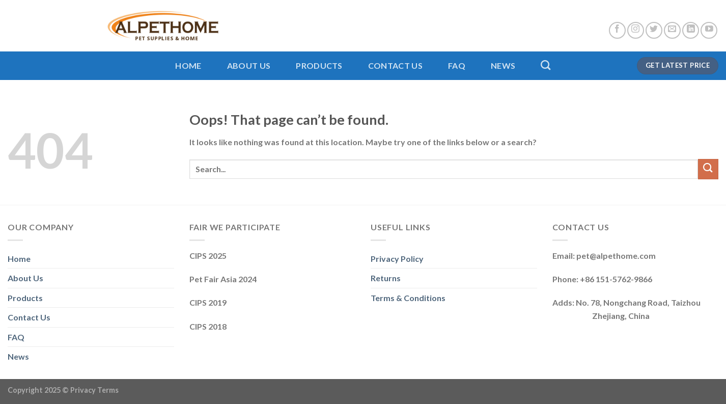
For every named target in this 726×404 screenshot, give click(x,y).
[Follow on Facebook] (617, 30)
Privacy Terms (94, 390)
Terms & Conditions (408, 298)
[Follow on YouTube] (709, 30)
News (503, 65)
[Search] (545, 65)
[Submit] (708, 169)
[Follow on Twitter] (654, 30)
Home (188, 65)
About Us (249, 65)
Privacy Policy (397, 258)
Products (319, 65)
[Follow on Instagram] (635, 30)
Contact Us (395, 65)
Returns (386, 278)
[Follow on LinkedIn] (690, 30)
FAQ (456, 65)
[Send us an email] (672, 30)
